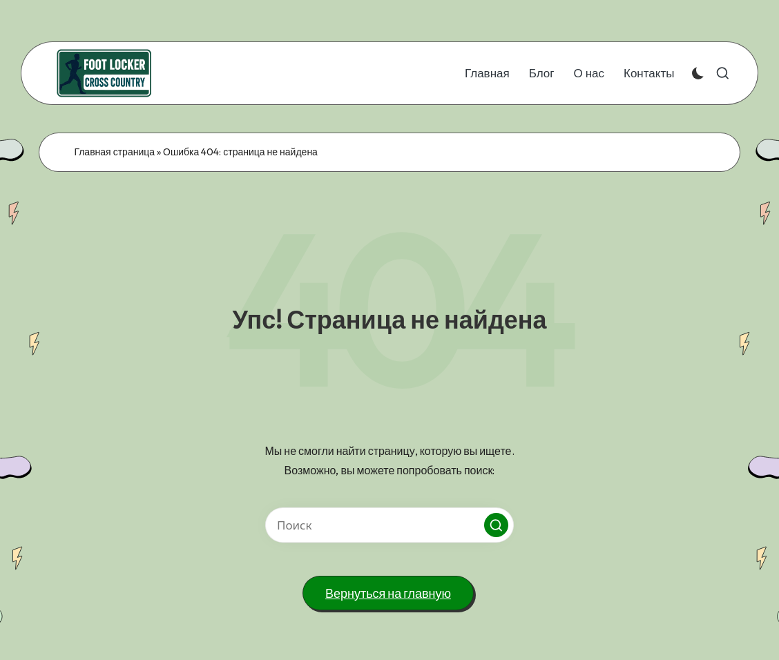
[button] (496, 525)
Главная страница (114, 152)
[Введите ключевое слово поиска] (389, 525)
